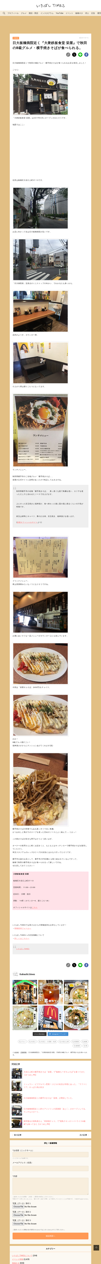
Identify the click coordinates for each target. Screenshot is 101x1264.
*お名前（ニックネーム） (23, 1150)
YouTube (59, 13)
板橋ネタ (79, 13)
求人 (87, 13)
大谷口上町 (65, 1041)
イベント (69, 13)
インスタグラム (47, 13)
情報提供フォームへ (22, 928)
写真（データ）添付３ (22, 1220)
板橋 (85, 1041)
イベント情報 (17, 1259)
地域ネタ (15, 1263)
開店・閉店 (33, 13)
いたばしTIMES (22, 949)
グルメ (24, 13)
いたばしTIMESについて (22, 1255)
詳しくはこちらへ (21, 938)
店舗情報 (15, 38)
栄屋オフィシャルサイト (27, 522)
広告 (93, 13)
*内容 (15, 1176)
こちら (34, 907)
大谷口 (33, 1041)
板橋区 (78, 1046)
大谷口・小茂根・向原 (48, 1041)
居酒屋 (76, 1041)
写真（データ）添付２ (22, 1212)
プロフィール (13, 13)
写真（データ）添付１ (22, 1203)
